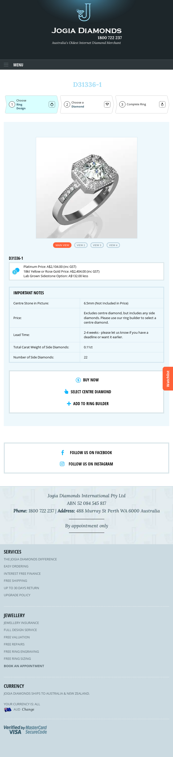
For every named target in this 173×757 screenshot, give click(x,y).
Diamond (77, 106)
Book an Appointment (24, 666)
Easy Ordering (16, 566)
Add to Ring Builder (91, 403)
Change (28, 709)
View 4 (113, 245)
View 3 (97, 245)
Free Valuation (17, 637)
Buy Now (91, 380)
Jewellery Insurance (21, 622)
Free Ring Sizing (17, 658)
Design (21, 108)
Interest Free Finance (22, 573)
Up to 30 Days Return (21, 588)
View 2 (81, 245)
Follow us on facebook (91, 452)
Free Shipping (15, 580)
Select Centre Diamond (91, 392)
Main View (62, 245)
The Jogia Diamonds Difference (30, 559)
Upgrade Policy (17, 595)
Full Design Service (20, 630)
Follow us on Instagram (91, 464)
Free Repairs (14, 644)
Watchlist (167, 378)
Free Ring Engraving (21, 651)
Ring (19, 104)
